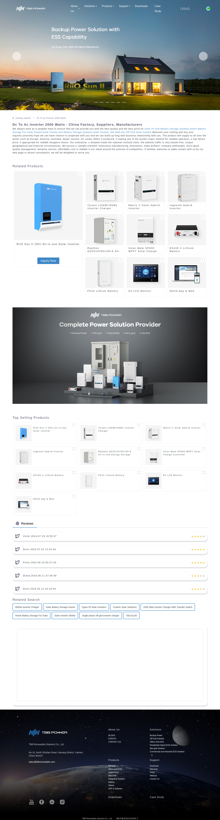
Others (111, 785)
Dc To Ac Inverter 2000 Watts (51, 118)
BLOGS (111, 735)
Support (124, 6)
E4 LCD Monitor (140, 291)
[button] (16, 56)
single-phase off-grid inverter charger (100, 615)
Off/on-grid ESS (115, 769)
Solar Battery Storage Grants (60, 607)
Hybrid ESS (113, 772)
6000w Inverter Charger (27, 607)
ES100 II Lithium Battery (182, 249)
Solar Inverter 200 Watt (106, 132)
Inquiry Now (48, 260)
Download (154, 766)
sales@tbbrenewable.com (42, 762)
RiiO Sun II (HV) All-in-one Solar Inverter (48, 244)
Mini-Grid (112, 776)
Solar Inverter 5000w (64, 615)
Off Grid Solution (157, 739)
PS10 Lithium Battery (102, 291)
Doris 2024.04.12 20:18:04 (39, 588)
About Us (75, 9)
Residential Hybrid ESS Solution (164, 745)
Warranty (154, 769)
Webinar (153, 776)
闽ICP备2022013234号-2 (127, 818)
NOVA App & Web (182, 291)
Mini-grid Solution (157, 748)
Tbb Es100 (131, 615)
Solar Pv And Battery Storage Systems (166, 128)
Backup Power (156, 735)
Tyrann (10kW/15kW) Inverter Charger (102, 207)
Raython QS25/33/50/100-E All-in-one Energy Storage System (115, 454)
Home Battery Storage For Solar (31, 615)
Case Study (158, 9)
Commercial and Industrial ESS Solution (167, 752)
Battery (111, 782)
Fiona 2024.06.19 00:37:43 (39, 562)
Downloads (141, 6)
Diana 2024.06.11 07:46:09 (40, 575)
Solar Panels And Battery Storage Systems (67, 132)
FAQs (152, 772)
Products (108, 6)
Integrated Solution (116, 779)
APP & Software (115, 789)
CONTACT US (114, 742)
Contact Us (154, 779)
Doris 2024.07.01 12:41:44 (39, 549)
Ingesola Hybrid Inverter (181, 207)
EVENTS (112, 739)
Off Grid (111, 766)
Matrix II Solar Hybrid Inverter (144, 207)
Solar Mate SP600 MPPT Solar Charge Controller (143, 251)
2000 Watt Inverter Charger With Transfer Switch (167, 607)
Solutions (90, 6)
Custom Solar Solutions (125, 607)
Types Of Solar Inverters (94, 607)
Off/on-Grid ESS (157, 742)
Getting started (22, 118)
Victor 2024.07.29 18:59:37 (40, 536)
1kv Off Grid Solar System (136, 132)
